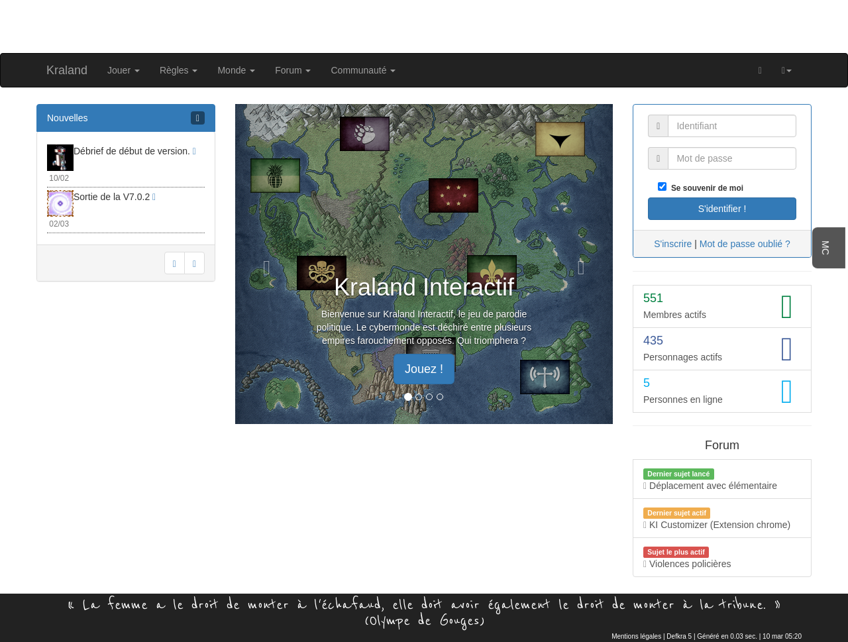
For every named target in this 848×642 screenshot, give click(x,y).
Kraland (66, 70)
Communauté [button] (363, 70)
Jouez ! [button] (424, 369)
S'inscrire (673, 244)
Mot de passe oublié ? (745, 244)
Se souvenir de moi (704, 188)
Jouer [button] (123, 70)
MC (825, 248)
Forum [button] (293, 70)
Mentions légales (636, 636)
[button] (787, 70)
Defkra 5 (679, 636)
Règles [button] (178, 70)
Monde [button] (236, 70)
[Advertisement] (424, 25)
